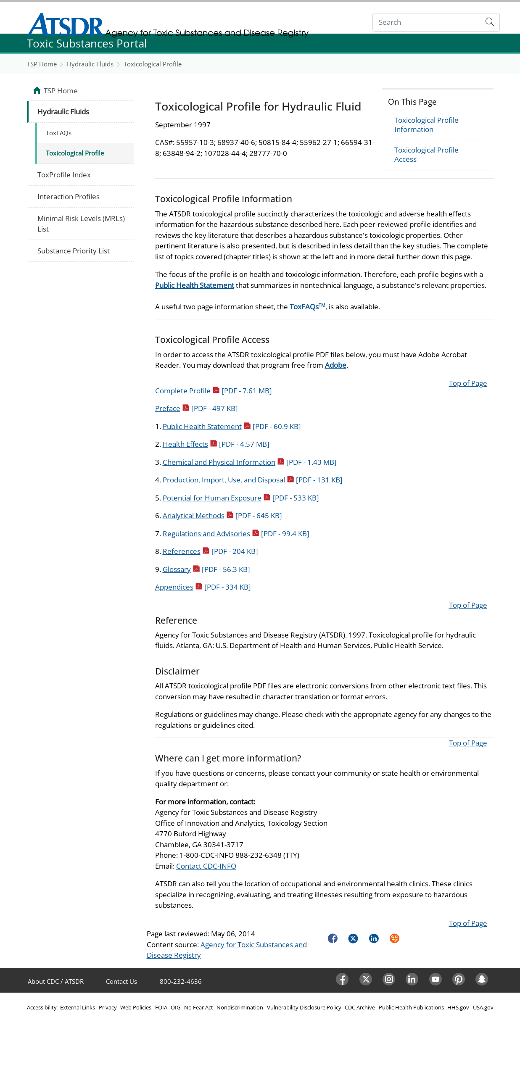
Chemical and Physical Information (250, 462)
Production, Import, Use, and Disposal (253, 480)
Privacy (108, 1007)
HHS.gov (458, 1007)
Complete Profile (213, 390)
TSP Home (42, 64)
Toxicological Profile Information (426, 124)
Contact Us (121, 981)
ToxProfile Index (64, 174)
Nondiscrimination (239, 1007)
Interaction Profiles (68, 196)
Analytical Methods (222, 515)
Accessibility (42, 1007)
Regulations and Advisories (236, 533)
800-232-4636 (181, 981)
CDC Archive (360, 1007)
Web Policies (135, 1007)
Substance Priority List (73, 251)
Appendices (203, 587)
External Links (77, 1007)
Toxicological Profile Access (426, 154)
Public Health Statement (194, 285)
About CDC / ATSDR (56, 981)
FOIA (161, 1007)
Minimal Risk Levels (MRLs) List (81, 223)
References (210, 551)
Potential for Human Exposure (241, 498)
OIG (175, 1007)
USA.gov (483, 1007)
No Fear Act (198, 1007)
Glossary (206, 569)
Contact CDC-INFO (206, 866)
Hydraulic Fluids (90, 64)
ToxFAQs (307, 306)
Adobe (335, 365)
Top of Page (468, 383)
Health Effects (216, 444)
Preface (196, 408)
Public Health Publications (411, 1007)
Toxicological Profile (153, 64)
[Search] (426, 22)
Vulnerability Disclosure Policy (304, 1007)
